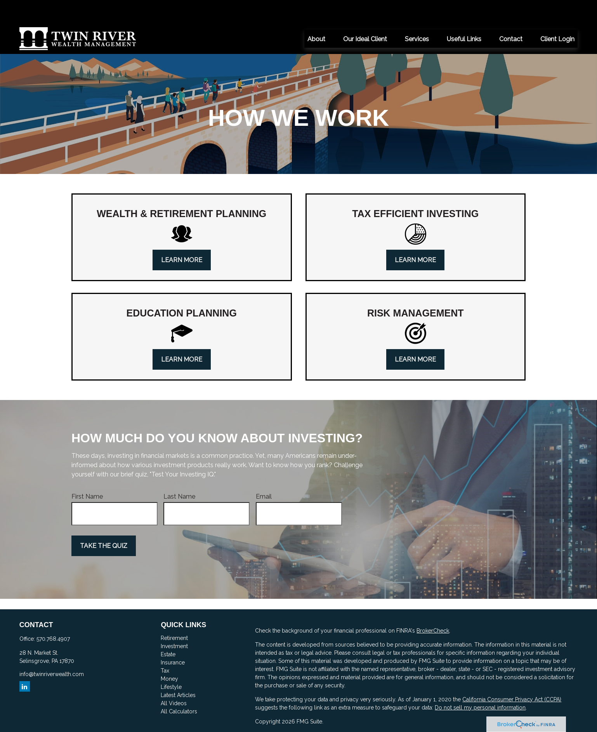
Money (169, 655)
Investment (174, 623)
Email (264, 473)
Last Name (179, 473)
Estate (168, 631)
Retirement (174, 615)
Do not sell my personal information (480, 684)
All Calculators (179, 688)
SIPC (508, 712)
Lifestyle (171, 664)
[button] (316, 15)
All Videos (174, 680)
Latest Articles (178, 672)
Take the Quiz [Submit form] (103, 522)
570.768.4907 (53, 615)
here (274, 726)
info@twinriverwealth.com (51, 651)
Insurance (173, 639)
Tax (165, 647)
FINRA (492, 712)
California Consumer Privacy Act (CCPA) (511, 676)
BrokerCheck (433, 607)
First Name (87, 473)
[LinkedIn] (24, 663)
